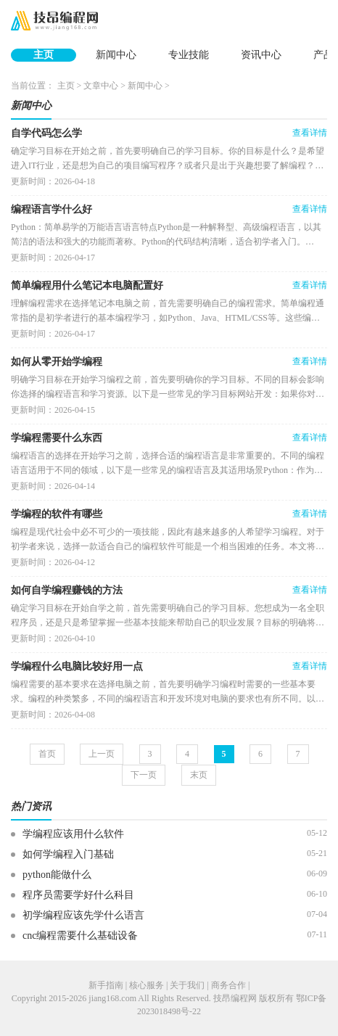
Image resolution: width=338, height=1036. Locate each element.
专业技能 (188, 54)
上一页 (101, 754)
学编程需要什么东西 (56, 437)
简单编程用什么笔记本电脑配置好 (87, 285)
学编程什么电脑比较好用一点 (77, 666)
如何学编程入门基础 (68, 854)
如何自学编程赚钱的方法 (67, 590)
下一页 (144, 775)
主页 (43, 54)
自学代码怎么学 (46, 133)
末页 (198, 775)
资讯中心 (261, 54)
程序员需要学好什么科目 (78, 894)
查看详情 (309, 133)
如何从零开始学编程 (56, 361)
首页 (47, 754)
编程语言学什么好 (51, 209)
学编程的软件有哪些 (56, 514)
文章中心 (100, 86)
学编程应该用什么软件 (73, 834)
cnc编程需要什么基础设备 (80, 935)
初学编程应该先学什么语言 (83, 915)
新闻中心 (116, 54)
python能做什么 (56, 874)
